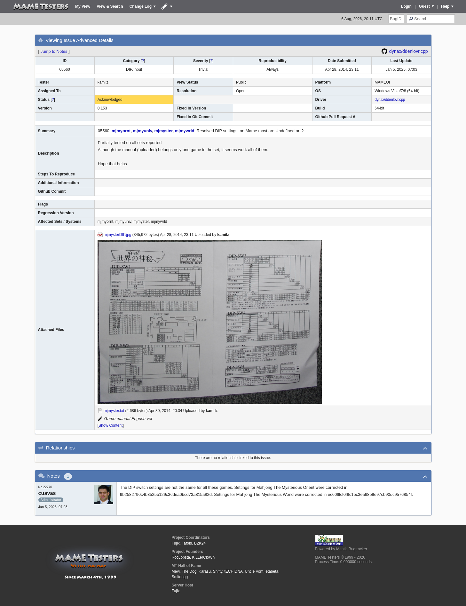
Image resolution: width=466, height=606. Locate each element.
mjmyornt (121, 130)
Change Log (141, 6)
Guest (424, 6)
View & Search (110, 6)
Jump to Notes (54, 51)
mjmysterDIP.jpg (117, 234)
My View (82, 6)
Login (406, 6)
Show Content (110, 425)
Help (445, 6)
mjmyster (163, 130)
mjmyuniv (142, 130)
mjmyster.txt (114, 410)
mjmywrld (184, 130)
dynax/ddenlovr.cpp (408, 51)
